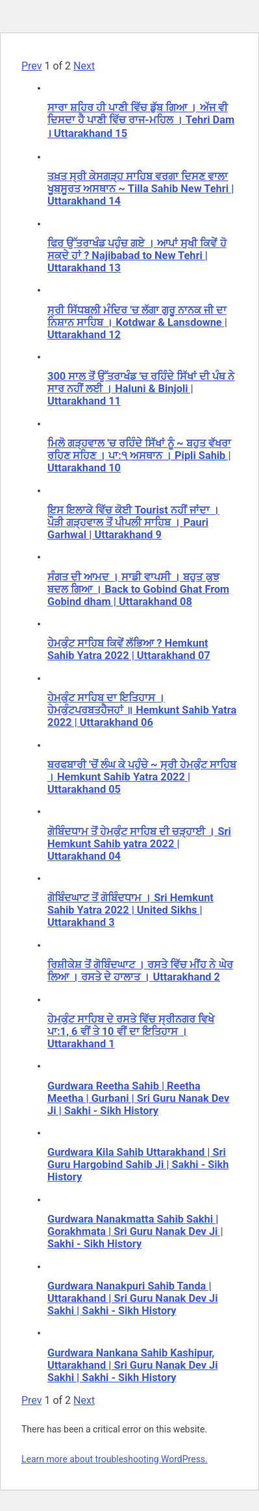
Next (84, 66)
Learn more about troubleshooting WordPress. (114, 1459)
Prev (31, 66)
